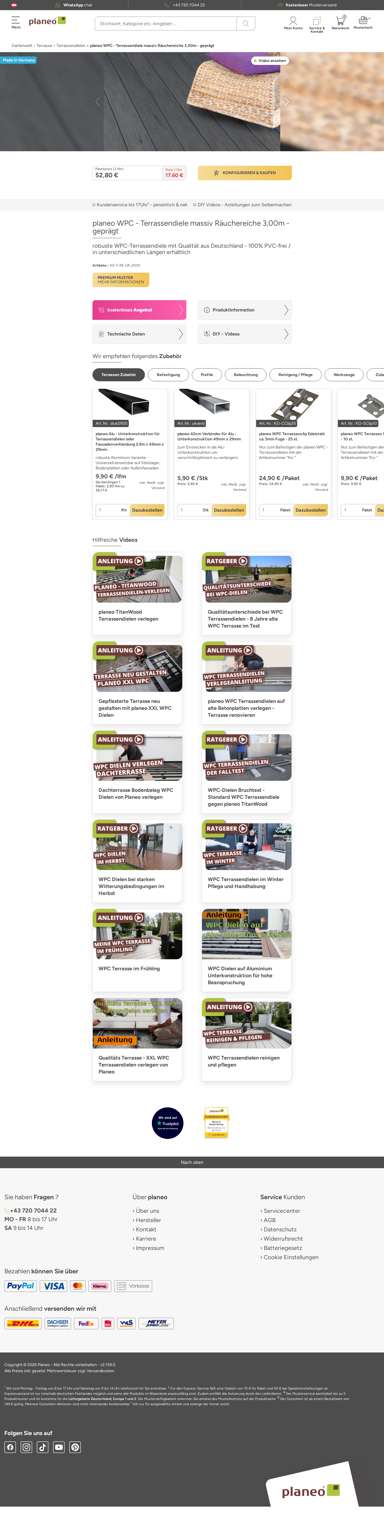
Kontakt (146, 1229)
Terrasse (44, 45)
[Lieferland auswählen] (14, 5)
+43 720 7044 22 (189, 5)
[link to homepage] (47, 21)
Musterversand (311, 5)
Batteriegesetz (283, 1247)
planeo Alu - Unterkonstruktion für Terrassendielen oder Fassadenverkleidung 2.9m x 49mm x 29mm (130, 441)
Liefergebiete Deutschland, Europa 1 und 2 (102, 1399)
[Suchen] (246, 23)
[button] (14, 5)
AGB (270, 1220)
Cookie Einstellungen (291, 1257)
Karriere (146, 1238)
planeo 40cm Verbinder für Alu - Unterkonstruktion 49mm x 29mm (209, 436)
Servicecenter (282, 1210)
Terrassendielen (71, 45)
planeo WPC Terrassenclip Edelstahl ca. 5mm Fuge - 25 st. (292, 436)
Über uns (147, 1210)
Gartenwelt (22, 45)
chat (77, 5)
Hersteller (148, 1220)
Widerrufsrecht (283, 1238)
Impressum (150, 1247)
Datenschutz (280, 1229)
